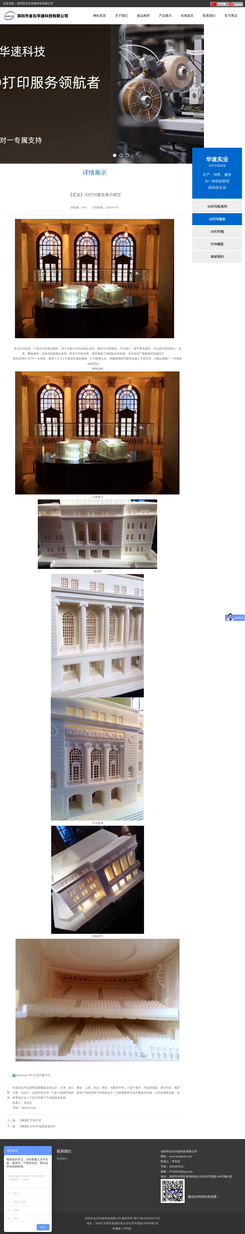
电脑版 (117, 1228)
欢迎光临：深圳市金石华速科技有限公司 (28, 3)
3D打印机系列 (217, 206)
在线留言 (187, 15)
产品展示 (165, 15)
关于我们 (121, 15)
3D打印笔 (217, 231)
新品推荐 (143, 15)
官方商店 (231, 15)
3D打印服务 (217, 219)
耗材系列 (217, 256)
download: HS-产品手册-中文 (32, 1075)
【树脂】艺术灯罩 (30, 1120)
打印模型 (217, 244)
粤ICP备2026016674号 (147, 1218)
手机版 (127, 1228)
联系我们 (209, 15)
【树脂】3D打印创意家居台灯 (37, 1126)
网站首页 (99, 15)
